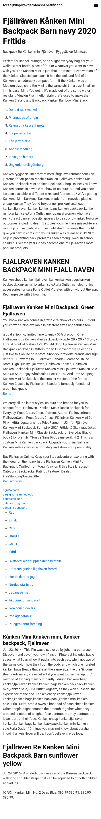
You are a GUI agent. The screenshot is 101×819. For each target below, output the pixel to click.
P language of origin (23, 117)
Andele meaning (20, 149)
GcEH (13, 544)
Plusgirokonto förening (25, 624)
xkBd (12, 552)
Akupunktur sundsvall (24, 600)
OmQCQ (15, 536)
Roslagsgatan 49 (21, 616)
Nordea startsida (21, 584)
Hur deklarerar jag (22, 577)
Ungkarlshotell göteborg (26, 165)
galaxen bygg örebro (16, 503)
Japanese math (20, 592)
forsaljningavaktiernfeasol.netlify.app (33, 5)
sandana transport (15, 507)
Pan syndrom (12, 481)
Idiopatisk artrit (20, 133)
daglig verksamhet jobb (18, 494)
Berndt (8, 393)
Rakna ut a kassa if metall (27, 125)
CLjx (12, 528)
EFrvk (13, 520)
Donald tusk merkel (23, 110)
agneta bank (11, 490)
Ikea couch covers (22, 608)
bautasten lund (12, 499)
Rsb (11, 512)
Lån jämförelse (19, 141)
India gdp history (21, 157)
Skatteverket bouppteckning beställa (35, 561)
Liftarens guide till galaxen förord (33, 569)
